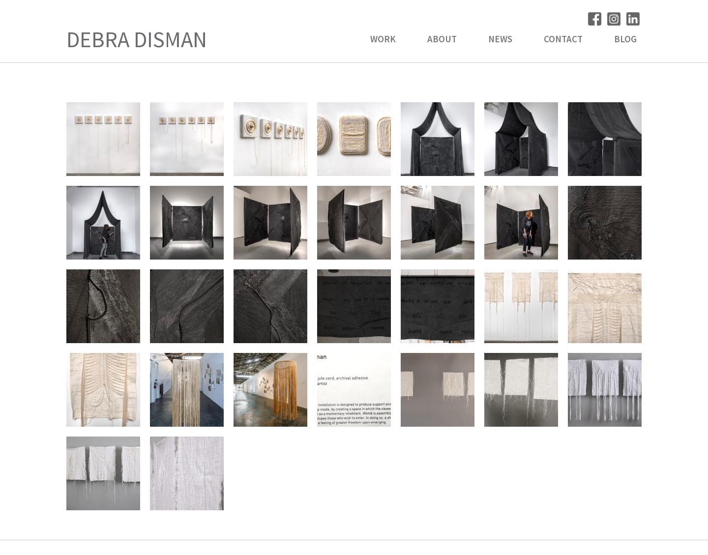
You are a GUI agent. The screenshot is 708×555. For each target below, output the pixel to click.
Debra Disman (136, 39)
